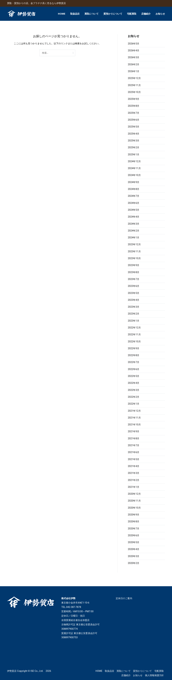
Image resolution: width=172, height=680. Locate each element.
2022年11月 (134, 334)
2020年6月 (133, 535)
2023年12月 (134, 244)
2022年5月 (133, 376)
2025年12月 (134, 78)
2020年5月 (133, 542)
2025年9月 (133, 99)
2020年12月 (134, 493)
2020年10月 (134, 507)
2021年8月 (133, 438)
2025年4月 (133, 133)
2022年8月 (133, 355)
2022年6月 (133, 369)
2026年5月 (133, 43)
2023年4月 (133, 300)
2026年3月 (133, 57)
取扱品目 (75, 13)
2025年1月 (133, 154)
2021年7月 (133, 445)
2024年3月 (133, 223)
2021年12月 (134, 410)
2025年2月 (133, 147)
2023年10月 (134, 258)
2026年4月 (133, 50)
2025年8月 (133, 105)
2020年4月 (133, 549)
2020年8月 (133, 521)
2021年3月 (133, 473)
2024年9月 (133, 182)
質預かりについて (112, 13)
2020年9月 (133, 514)
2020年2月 (133, 563)
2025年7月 (133, 113)
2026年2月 (133, 64)
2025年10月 (134, 92)
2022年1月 (133, 403)
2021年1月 (133, 487)
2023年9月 (133, 265)
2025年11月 (134, 85)
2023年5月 (133, 293)
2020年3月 (133, 556)
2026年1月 (133, 71)
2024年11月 (134, 168)
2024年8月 (133, 189)
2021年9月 (133, 431)
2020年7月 (133, 528)
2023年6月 (133, 286)
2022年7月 (133, 362)
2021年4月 (133, 466)
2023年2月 (133, 313)
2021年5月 (133, 459)
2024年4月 (133, 216)
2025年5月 (133, 126)
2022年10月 (134, 341)
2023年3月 (133, 306)
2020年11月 (134, 500)
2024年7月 (133, 196)
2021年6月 (133, 452)
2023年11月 (134, 251)
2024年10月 (134, 175)
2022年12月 (134, 327)
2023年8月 (133, 272)
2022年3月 (133, 390)
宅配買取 (131, 13)
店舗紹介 (146, 13)
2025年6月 (133, 119)
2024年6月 (133, 203)
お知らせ (160, 13)
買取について (91, 13)
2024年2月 (133, 230)
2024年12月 (134, 161)
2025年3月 (133, 140)
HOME (61, 13)
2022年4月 (133, 383)
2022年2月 (133, 397)
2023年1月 (133, 320)
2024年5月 (133, 209)
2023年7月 (133, 279)
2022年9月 (133, 348)
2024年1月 (133, 237)
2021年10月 (134, 424)
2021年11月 (134, 417)
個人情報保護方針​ (154, 675)
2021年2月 (133, 480)
